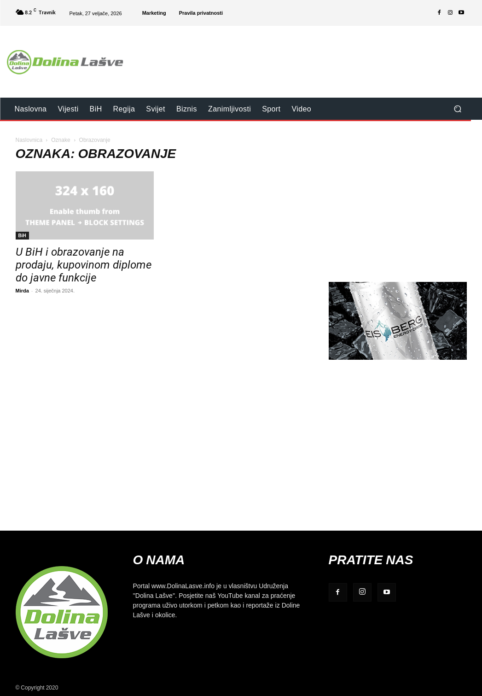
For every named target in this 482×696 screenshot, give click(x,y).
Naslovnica (29, 140)
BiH (22, 235)
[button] (458, 109)
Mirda (22, 290)
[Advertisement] (297, 55)
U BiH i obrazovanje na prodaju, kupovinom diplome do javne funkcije (83, 265)
